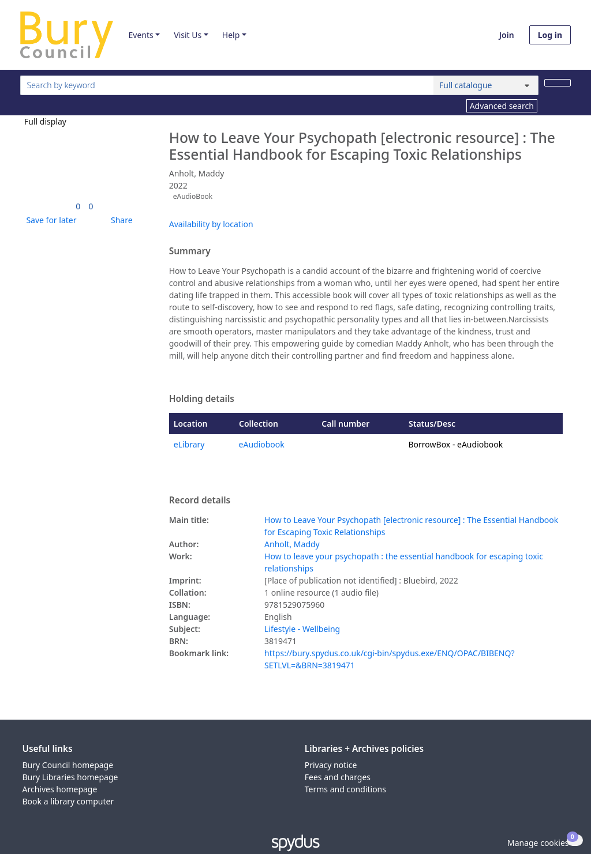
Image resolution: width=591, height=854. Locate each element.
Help (231, 34)
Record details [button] (199, 500)
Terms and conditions (345, 789)
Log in (550, 34)
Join (506, 34)
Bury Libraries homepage (70, 777)
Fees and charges (338, 777)
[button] (49, 220)
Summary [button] (190, 251)
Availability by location (211, 224)
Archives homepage (60, 789)
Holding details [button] (201, 399)
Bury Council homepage (68, 764)
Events (140, 34)
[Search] (557, 82)
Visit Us (187, 34)
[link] (78, 206)
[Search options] (485, 85)
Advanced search (502, 105)
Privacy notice (331, 764)
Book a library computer (68, 801)
